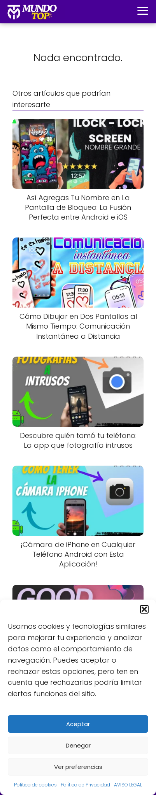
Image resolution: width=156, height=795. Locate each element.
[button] (144, 609)
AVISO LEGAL (128, 784)
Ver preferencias (78, 767)
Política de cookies (35, 784)
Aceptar (78, 724)
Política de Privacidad (85, 784)
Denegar (78, 745)
